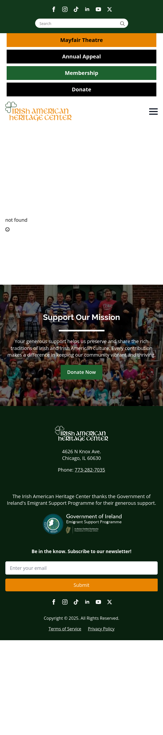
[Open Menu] (153, 111)
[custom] (76, 9)
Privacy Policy (101, 629)
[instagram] (65, 9)
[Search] (123, 23)
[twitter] (110, 9)
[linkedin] (87, 9)
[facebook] (54, 9)
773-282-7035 (90, 470)
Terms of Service (64, 629)
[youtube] (98, 9)
